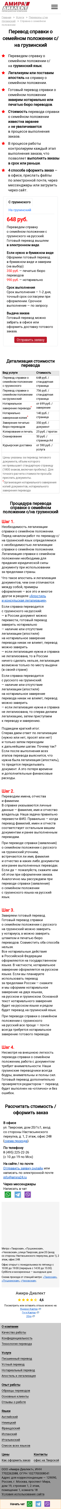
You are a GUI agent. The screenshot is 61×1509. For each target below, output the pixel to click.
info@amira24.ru (15, 1177)
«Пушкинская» (11, 1280)
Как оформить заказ (16, 1460)
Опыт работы (11, 1384)
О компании (10, 1326)
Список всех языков (16, 1445)
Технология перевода (17, 1343)
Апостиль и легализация (19, 1375)
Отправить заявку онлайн (23, 1168)
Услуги (6, 1352)
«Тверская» (50, 1277)
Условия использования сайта (23, 1494)
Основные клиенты (15, 1396)
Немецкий (9, 1422)
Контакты (40, 1454)
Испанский (9, 1434)
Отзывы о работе (14, 1402)
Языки (6, 1411)
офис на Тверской (46, 1460)
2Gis (29, 1316)
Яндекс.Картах (29, 1309)
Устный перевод (13, 1364)
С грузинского (19, 202)
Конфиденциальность (17, 1338)
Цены (5, 1454)
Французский (11, 1428)
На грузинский (19, 210)
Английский (10, 1416)
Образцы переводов (16, 1390)
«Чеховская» (28, 1280)
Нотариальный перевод (18, 1370)
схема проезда (15, 1141)
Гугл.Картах (29, 1312)
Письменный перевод (17, 1358)
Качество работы (14, 1332)
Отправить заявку (30, 340)
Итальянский (11, 1439)
